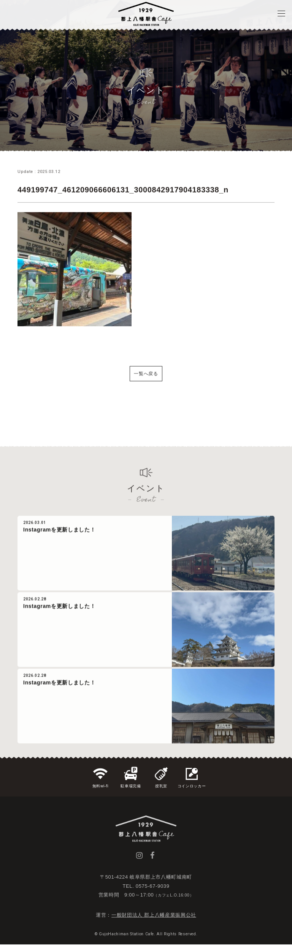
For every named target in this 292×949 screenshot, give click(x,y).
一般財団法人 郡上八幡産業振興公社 (153, 919)
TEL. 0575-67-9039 (145, 890)
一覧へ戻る (146, 383)
